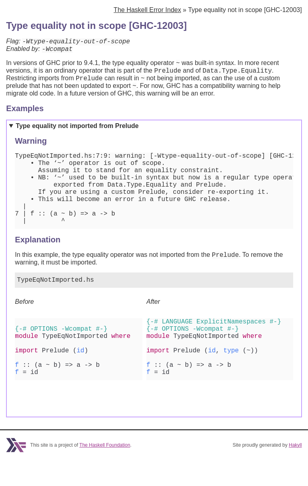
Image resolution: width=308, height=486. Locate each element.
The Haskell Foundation (104, 471)
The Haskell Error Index (147, 9)
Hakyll (295, 471)
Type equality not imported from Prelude (77, 133)
